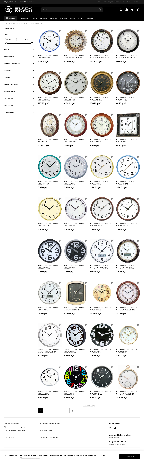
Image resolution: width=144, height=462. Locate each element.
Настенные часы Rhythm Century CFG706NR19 (100, 266)
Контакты (63, 18)
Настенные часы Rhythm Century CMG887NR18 (74, 56)
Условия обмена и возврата (104, 2)
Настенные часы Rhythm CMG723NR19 (74, 182)
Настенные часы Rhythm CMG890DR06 (126, 224)
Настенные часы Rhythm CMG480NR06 (74, 350)
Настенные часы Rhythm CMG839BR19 (74, 224)
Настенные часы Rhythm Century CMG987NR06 (126, 56)
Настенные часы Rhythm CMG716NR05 (48, 182)
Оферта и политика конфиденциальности (18, 427)
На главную (24, 18)
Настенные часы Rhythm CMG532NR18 (126, 350)
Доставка (43, 18)
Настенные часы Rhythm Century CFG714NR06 (126, 266)
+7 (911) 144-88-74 (10, 2)
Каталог (10, 18)
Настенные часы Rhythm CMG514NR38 (74, 98)
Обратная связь (120, 2)
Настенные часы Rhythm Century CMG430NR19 (48, 350)
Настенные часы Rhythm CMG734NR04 (126, 182)
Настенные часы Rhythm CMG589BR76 (74, 392)
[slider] (6, 43)
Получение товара (46, 430)
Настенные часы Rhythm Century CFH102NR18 (74, 308)
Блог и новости (76, 18)
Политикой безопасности (30, 458)
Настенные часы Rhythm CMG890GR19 (74, 266)
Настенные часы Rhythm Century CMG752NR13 (126, 392)
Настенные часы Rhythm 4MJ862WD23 (48, 140)
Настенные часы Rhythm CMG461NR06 (126, 140)
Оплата (34, 18)
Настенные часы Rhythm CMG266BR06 (74, 140)
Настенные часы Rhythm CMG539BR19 (48, 392)
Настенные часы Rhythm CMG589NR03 (100, 392)
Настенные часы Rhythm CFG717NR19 (48, 308)
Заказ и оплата (44, 427)
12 (65, 410)
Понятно (130, 456)
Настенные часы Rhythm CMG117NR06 (100, 308)
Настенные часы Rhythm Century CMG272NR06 (126, 308)
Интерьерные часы (20, 24)
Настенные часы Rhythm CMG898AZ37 (126, 98)
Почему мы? (89, 18)
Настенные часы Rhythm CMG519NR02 (100, 350)
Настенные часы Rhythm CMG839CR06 (100, 224)
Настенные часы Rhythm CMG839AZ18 (48, 224)
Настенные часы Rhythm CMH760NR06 (48, 98)
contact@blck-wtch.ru (26, 2)
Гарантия (53, 18)
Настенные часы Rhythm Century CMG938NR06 (100, 56)
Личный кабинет (132, 2)
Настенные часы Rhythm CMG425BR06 (100, 140)
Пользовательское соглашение (14, 430)
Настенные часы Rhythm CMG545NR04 (48, 56)
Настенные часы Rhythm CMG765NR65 (100, 98)
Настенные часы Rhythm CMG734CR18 (100, 182)
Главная (7, 24)
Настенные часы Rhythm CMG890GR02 (48, 266)
